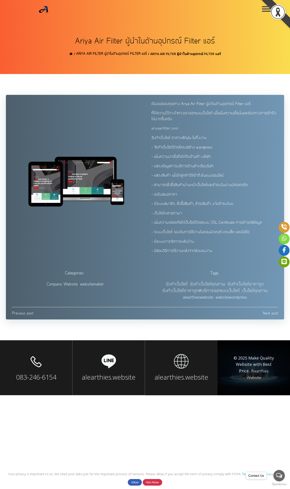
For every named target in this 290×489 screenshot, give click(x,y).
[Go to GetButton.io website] (279, 484)
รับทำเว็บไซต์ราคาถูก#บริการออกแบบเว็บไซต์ (201, 293)
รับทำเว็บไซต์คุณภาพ (207, 286)
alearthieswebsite (198, 299)
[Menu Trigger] (266, 8)
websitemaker (92, 286)
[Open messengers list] (279, 475)
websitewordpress (231, 299)
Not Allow (152, 482)
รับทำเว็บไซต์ (177, 286)
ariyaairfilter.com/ (165, 130)
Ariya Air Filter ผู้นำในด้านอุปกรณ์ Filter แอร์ (111, 54)
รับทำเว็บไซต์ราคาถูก (245, 286)
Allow (134, 482)
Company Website (62, 286)
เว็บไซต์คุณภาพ (255, 293)
